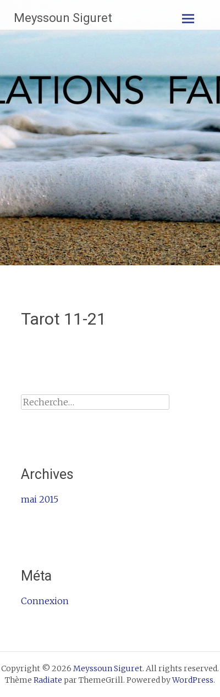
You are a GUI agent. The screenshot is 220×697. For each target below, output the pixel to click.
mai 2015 (39, 499)
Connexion (45, 600)
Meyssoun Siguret (63, 18)
